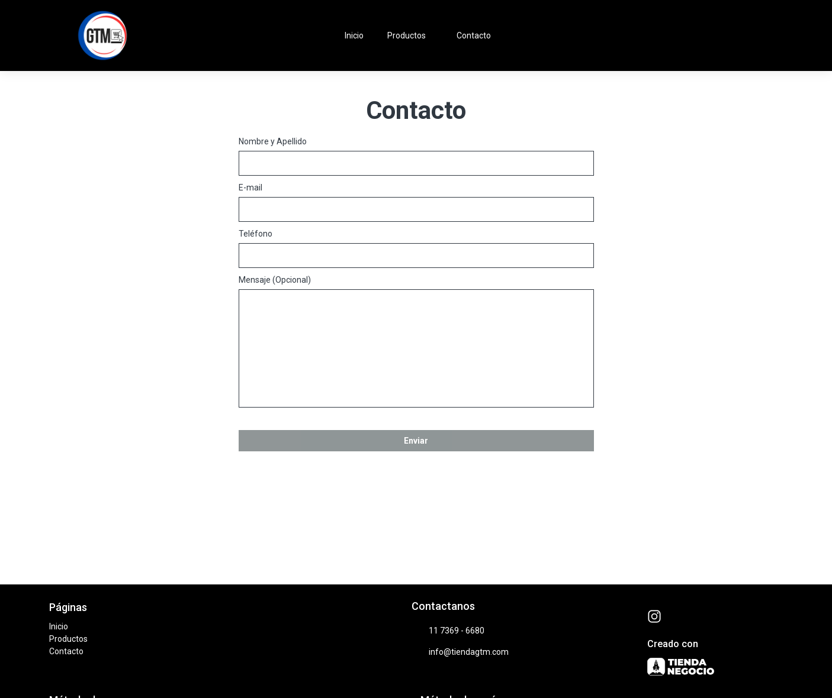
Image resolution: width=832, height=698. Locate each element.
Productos (412, 35)
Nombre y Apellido (273, 141)
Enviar (416, 440)
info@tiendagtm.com (460, 652)
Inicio (354, 35)
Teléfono (255, 233)
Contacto (474, 35)
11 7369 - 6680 (448, 631)
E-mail (250, 187)
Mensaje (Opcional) (275, 280)
